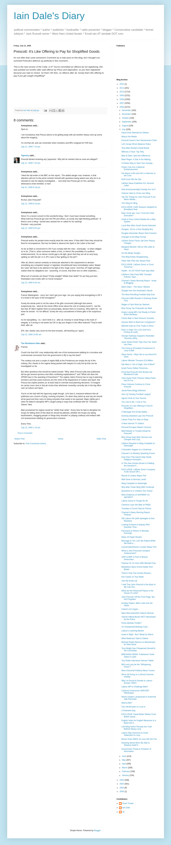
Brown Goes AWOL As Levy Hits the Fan (139, 739)
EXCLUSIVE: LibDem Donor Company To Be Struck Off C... (138, 470)
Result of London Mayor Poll (133, 476)
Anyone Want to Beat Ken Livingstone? (138, 322)
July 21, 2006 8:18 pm (30, 187)
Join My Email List (129, 581)
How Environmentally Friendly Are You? (138, 189)
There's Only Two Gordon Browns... (136, 573)
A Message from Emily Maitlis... (135, 412)
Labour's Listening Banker (132, 631)
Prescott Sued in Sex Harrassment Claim (139, 140)
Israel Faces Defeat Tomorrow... (135, 368)
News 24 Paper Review (131, 537)
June (124, 756)
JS (123, 812)
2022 (122, 84)
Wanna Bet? (126, 703)
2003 (122, 788)
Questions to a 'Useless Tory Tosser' (137, 491)
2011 (122, 88)
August (125, 126)
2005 (122, 780)
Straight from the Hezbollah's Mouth (136, 290)
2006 (122, 107)
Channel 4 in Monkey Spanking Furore (138, 453)
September (127, 122)
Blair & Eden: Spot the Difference (135, 156)
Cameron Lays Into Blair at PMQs (136, 505)
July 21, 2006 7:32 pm (30, 163)
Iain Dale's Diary (49, 15)
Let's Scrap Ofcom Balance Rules (136, 144)
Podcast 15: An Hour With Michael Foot (138, 563)
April (124, 764)
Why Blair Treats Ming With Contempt (137, 487)
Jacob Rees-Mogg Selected (133, 390)
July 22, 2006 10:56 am (31, 334)
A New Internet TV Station (132, 423)
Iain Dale (126, 807)
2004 (122, 784)
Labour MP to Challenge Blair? (134, 687)
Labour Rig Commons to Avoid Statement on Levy (134, 734)
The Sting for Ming (129, 203)
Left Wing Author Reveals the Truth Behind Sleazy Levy (136, 728)
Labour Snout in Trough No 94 (134, 501)
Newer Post (20, 439)
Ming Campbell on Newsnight (134, 483)
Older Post (101, 439)
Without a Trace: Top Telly (132, 152)
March (125, 768)
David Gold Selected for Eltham (135, 133)
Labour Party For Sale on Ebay (134, 419)
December (126, 110)
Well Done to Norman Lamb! (133, 479)
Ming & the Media (129, 136)
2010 (122, 92)
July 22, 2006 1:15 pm (30, 427)
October (125, 118)
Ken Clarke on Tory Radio (132, 577)
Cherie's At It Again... (130, 609)
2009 (122, 95)
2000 (122, 791)
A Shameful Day (128, 710)
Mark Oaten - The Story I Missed (135, 287)
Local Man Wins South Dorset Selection (138, 225)
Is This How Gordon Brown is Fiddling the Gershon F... (137, 464)
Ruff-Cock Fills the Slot (131, 179)
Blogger (97, 830)
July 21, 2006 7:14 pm (30, 147)
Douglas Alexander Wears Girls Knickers (139, 233)
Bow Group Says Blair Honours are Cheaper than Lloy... (136, 438)
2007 (122, 103)
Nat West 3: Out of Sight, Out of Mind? (138, 364)
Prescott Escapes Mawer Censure (136, 427)
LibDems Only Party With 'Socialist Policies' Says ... (136, 275)
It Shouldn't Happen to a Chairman (136, 449)
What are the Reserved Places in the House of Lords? (137, 592)
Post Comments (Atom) (36, 443)
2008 (122, 99)
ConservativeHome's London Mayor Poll (138, 547)
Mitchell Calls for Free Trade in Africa (137, 326)
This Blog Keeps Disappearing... (135, 257)
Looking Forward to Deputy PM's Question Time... (135, 526)
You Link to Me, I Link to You (133, 402)
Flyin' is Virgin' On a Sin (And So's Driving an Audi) (136, 331)
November (126, 114)
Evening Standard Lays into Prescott (137, 416)
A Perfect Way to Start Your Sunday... (137, 163)
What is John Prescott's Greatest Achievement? (135, 552)
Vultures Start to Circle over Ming (135, 193)
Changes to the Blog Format (133, 237)
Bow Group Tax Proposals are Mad (136, 308)
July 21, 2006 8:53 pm (30, 228)
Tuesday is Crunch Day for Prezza (136, 508)
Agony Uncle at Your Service (133, 398)
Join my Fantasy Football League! (136, 394)
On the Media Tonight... (131, 253)
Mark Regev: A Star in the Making (135, 159)
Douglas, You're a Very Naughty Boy (137, 229)
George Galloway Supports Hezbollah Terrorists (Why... (137, 337)
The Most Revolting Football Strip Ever (138, 294)
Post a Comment (25, 433)
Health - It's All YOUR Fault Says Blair (137, 271)
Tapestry (25, 155)
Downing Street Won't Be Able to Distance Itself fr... (135, 744)
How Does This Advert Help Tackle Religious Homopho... (136, 458)
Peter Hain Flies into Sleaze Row (135, 261)
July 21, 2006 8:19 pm (30, 204)
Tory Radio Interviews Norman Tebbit (137, 660)
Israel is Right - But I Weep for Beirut (137, 634)
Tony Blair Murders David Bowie (135, 148)
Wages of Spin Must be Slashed (135, 304)
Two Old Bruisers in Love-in (133, 707)
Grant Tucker (128, 803)
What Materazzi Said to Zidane (134, 638)
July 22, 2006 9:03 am (30, 283)
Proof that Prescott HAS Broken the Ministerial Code (136, 373)
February (126, 771)
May (124, 760)
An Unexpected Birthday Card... (135, 627)
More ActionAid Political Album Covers (138, 670)
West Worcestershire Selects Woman (137, 613)
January (125, 775)
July (124, 129)
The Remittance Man (30, 343)
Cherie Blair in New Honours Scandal (137, 318)
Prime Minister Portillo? (131, 623)
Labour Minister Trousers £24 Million (137, 360)
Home (60, 439)
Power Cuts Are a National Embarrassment (132, 168)
